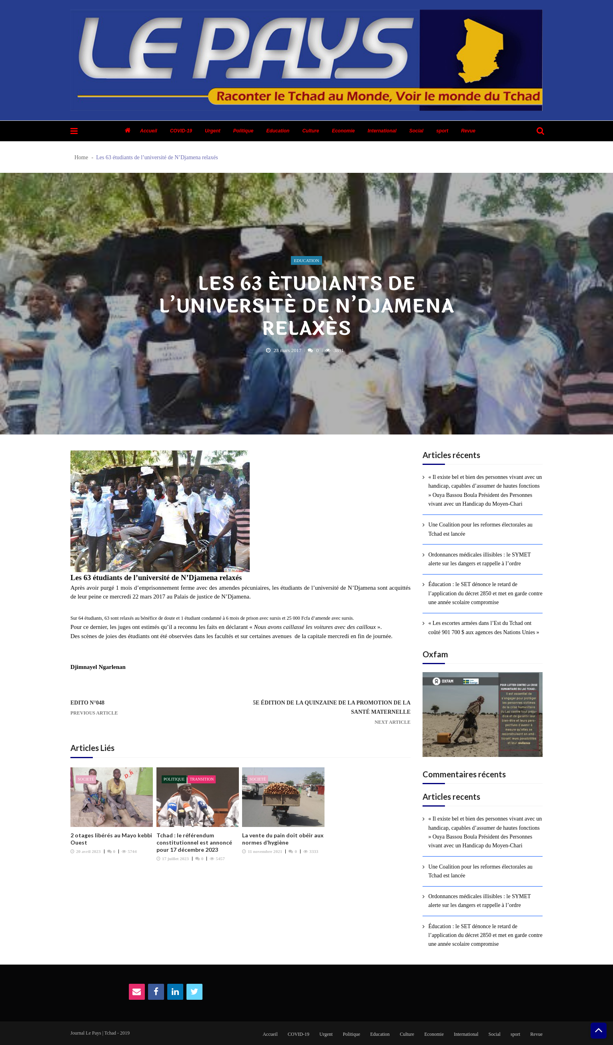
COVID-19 (181, 131)
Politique (243, 131)
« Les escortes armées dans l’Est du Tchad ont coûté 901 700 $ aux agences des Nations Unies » (483, 627)
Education (277, 131)
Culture (310, 131)
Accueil (148, 131)
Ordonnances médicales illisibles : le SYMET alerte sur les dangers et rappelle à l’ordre (479, 559)
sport (442, 131)
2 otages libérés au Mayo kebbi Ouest (111, 839)
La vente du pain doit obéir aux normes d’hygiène (283, 839)
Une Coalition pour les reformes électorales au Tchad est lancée (480, 529)
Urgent (212, 131)
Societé (86, 779)
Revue (468, 131)
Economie (343, 131)
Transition (202, 779)
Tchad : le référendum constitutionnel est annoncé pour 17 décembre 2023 (194, 842)
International (382, 131)
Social (416, 131)
